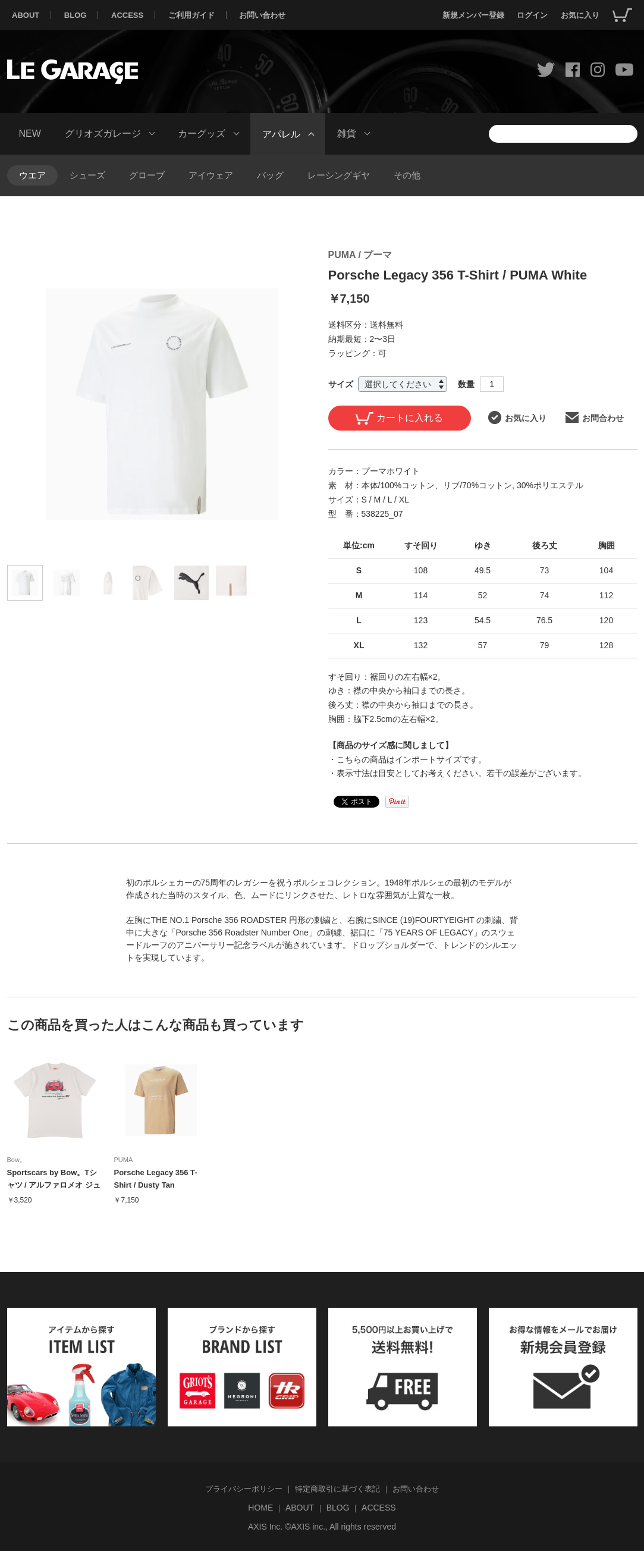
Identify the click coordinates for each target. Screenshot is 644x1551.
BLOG (75, 15)
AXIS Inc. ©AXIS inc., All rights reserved (322, 1526)
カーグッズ (201, 133)
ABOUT (25, 15)
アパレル (281, 133)
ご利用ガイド (191, 15)
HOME (260, 1507)
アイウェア (211, 175)
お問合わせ (595, 417)
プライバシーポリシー (243, 1488)
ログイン (532, 15)
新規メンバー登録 (473, 15)
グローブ (147, 175)
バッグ (270, 175)
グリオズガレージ (103, 133)
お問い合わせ (262, 15)
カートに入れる (399, 418)
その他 (407, 175)
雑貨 (346, 133)
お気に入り (580, 15)
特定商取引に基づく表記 (337, 1488)
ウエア (32, 175)
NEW (30, 133)
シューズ (87, 175)
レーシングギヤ (338, 175)
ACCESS (127, 15)
